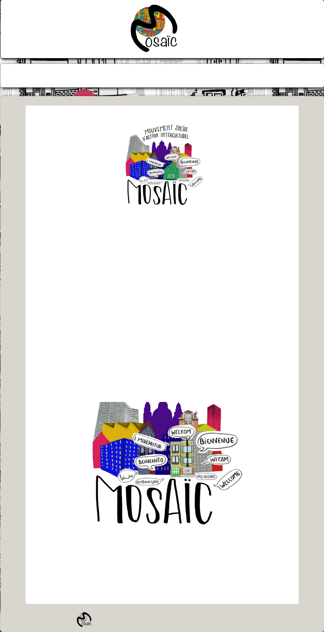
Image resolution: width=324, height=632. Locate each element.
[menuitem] (140, 75)
